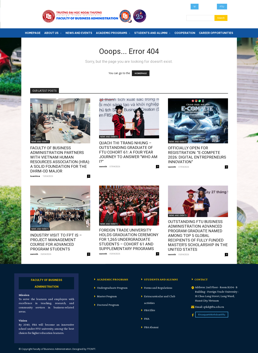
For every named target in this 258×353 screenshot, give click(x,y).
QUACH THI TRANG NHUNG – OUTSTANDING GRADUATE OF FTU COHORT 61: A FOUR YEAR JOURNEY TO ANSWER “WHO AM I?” (128, 152)
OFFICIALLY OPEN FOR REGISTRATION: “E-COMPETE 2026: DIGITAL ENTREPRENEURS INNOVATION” (197, 155)
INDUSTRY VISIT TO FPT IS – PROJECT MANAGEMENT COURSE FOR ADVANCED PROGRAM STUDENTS (56, 242)
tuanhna (35, 176)
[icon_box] (46, 282)
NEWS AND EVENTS (40, 141)
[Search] (220, 18)
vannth (103, 166)
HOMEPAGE (141, 73)
